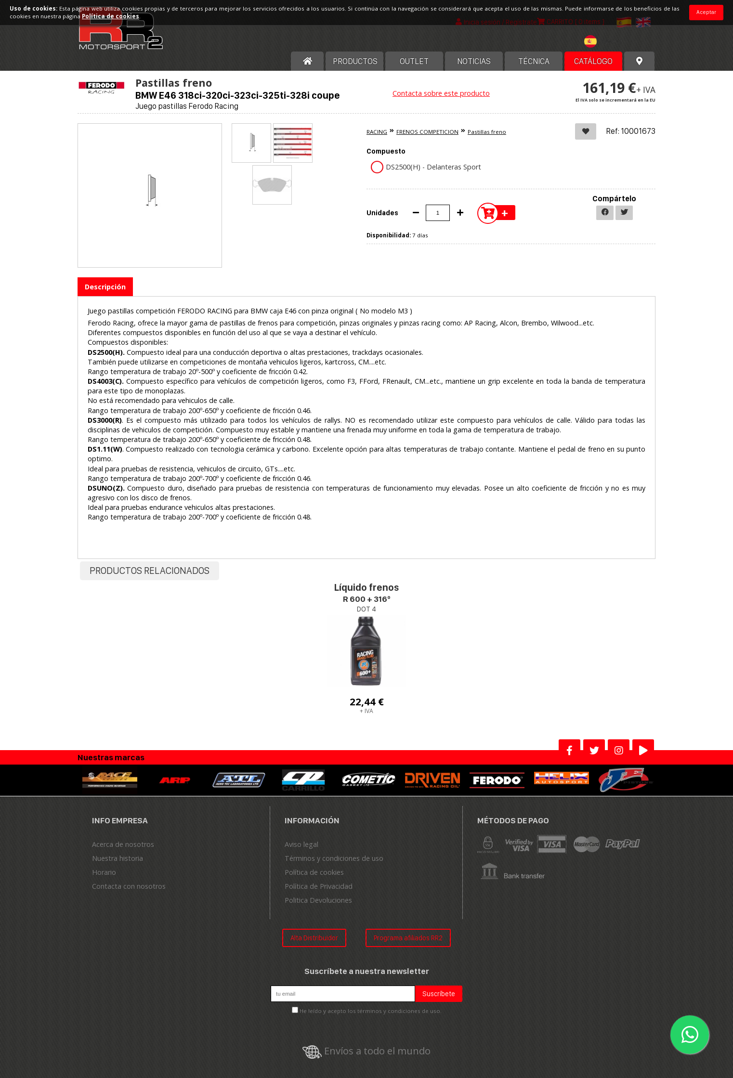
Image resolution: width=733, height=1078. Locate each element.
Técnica (534, 61)
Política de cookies (314, 872)
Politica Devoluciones (318, 900)
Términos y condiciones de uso (334, 858)
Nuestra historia (117, 858)
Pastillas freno (487, 131)
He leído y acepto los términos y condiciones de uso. (371, 1010)
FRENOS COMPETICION (427, 131)
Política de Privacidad (319, 886)
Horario (104, 872)
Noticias (474, 61)
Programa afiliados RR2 (408, 938)
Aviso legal (301, 844)
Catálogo (593, 61)
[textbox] (605, 41)
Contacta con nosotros (129, 886)
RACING (376, 131)
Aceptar (706, 12)
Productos (355, 61)
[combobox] (605, 43)
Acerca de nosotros (123, 844)
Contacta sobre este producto (441, 93)
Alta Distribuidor (314, 938)
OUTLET (414, 61)
